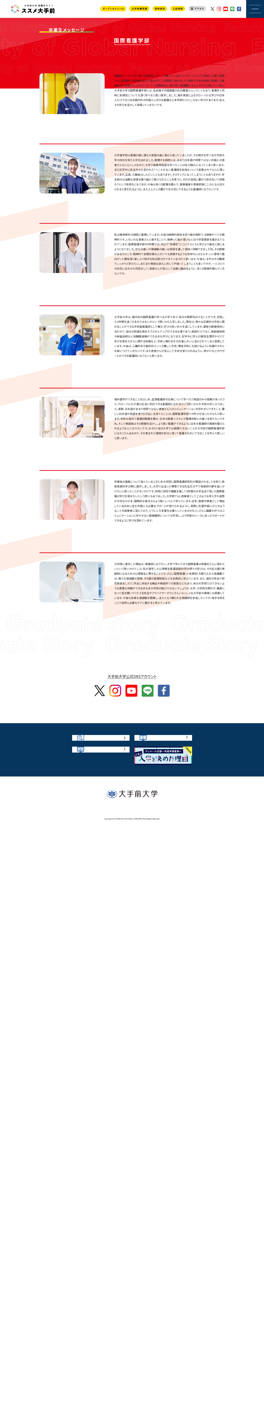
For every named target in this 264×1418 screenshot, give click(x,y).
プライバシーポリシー (151, 1404)
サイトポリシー (108, 1404)
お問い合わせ (128, 1404)
